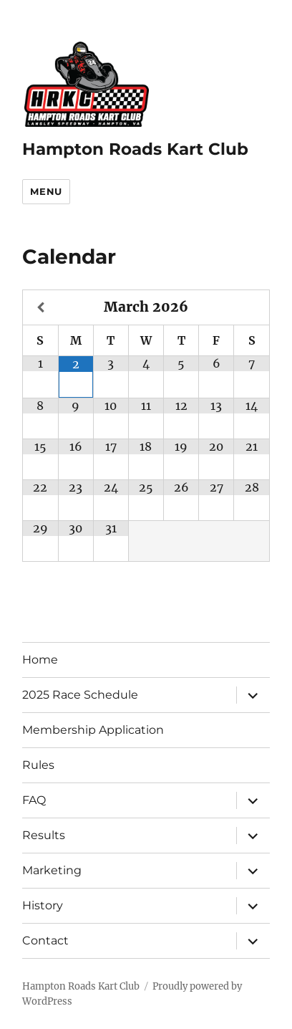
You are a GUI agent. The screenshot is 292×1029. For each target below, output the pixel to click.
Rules (38, 765)
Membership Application (93, 730)
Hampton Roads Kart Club (135, 149)
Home (40, 659)
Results (43, 835)
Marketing (52, 870)
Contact (45, 940)
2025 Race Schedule (80, 695)
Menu (46, 191)
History (42, 905)
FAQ (34, 800)
